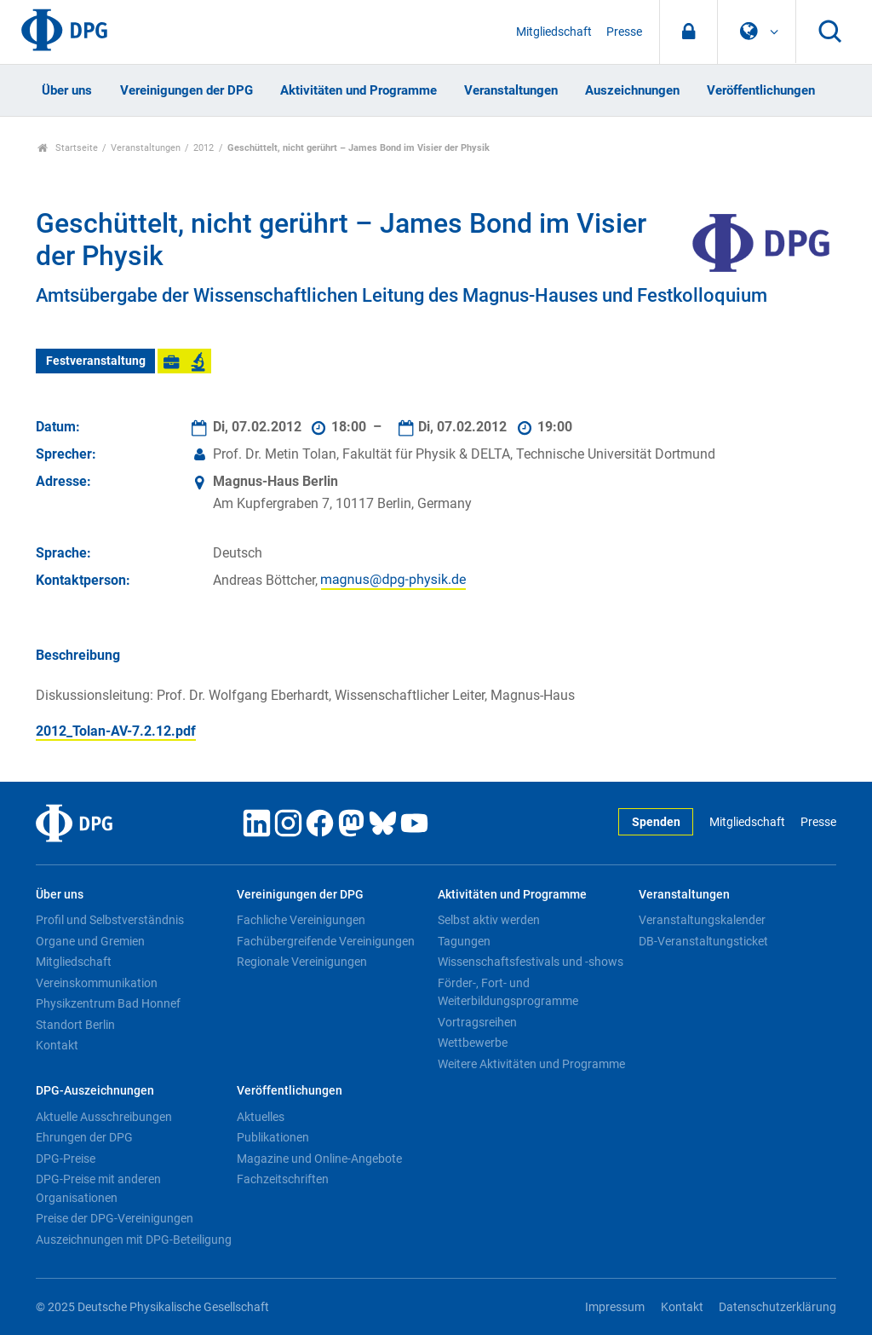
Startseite (67, 147)
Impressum (615, 1307)
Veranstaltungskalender (702, 920)
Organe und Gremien (90, 941)
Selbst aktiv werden (489, 920)
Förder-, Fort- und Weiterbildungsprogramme (508, 992)
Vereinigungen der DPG (186, 90)
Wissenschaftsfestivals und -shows (530, 961)
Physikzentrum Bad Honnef (108, 1003)
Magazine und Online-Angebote (319, 1158)
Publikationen (273, 1137)
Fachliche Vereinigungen (301, 920)
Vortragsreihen (477, 1022)
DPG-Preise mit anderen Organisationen (98, 1188)
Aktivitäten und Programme (358, 90)
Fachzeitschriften (283, 1179)
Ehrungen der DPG (84, 1137)
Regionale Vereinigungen (302, 961)
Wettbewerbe (473, 1042)
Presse (624, 32)
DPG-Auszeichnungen (95, 1091)
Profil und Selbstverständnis (110, 920)
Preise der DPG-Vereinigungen (114, 1218)
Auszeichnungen (632, 90)
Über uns (67, 90)
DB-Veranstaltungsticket (703, 941)
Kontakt (57, 1045)
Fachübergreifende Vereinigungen (326, 941)
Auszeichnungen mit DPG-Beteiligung (134, 1239)
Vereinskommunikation (97, 983)
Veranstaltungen (511, 90)
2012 (203, 147)
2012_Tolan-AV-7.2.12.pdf (116, 731)
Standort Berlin (75, 1025)
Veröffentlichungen (761, 90)
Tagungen (464, 941)
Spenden (656, 822)
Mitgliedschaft (554, 32)
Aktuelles (260, 1117)
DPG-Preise (65, 1158)
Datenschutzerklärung (777, 1307)
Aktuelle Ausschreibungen (104, 1117)
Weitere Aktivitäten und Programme (531, 1064)
